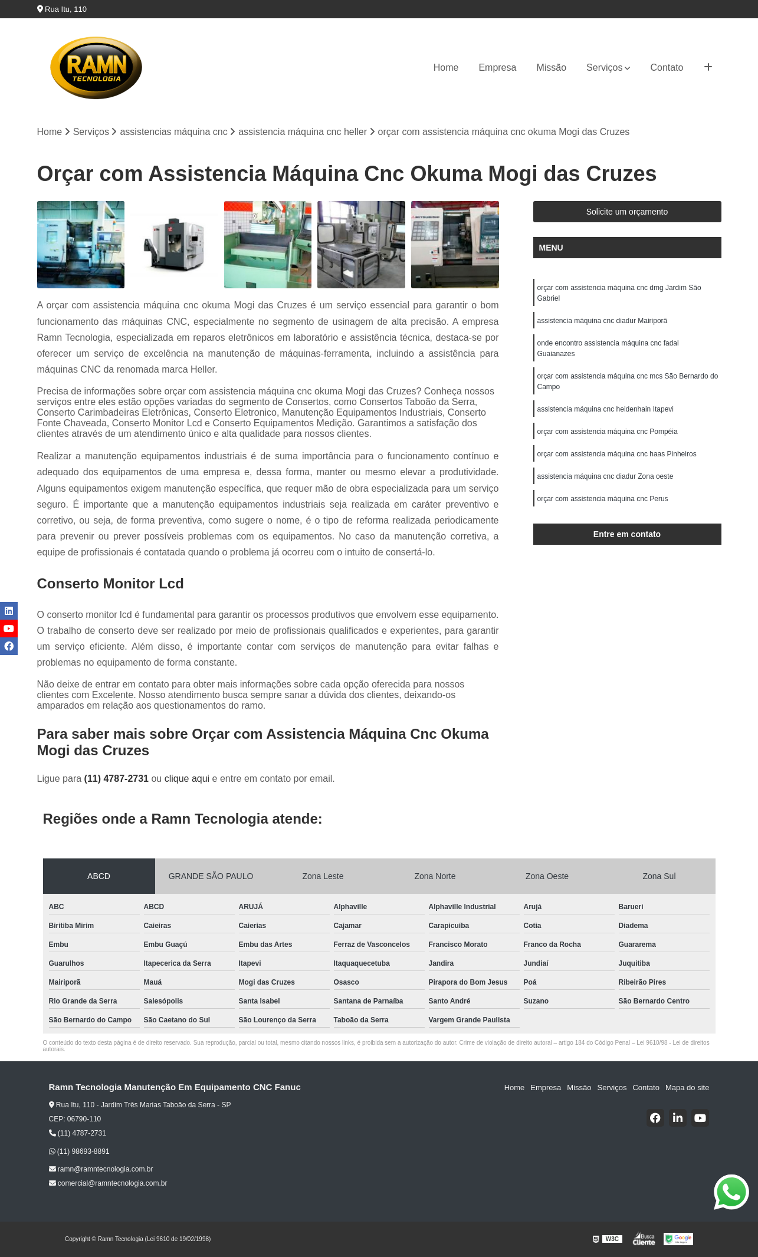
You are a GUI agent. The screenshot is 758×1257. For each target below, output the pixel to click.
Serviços (604, 67)
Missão (551, 67)
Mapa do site (687, 1087)
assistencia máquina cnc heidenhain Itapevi (605, 409)
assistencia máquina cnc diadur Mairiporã (602, 321)
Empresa (497, 67)
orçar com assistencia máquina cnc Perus (602, 499)
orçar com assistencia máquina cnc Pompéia (607, 431)
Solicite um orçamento (627, 211)
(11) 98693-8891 (79, 1151)
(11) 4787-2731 (118, 779)
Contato (666, 67)
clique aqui (187, 779)
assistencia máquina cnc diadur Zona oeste (605, 476)
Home (446, 67)
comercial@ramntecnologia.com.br (108, 1183)
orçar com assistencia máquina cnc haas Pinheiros (617, 454)
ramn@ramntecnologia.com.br (101, 1169)
